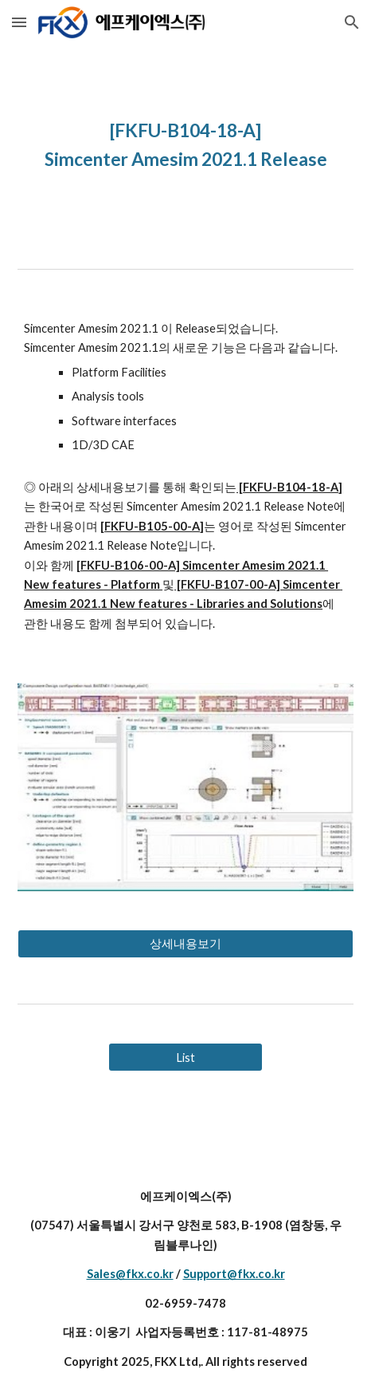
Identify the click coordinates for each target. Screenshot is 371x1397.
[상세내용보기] (185, 944)
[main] (185, 144)
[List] (185, 1057)
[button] (19, 22)
